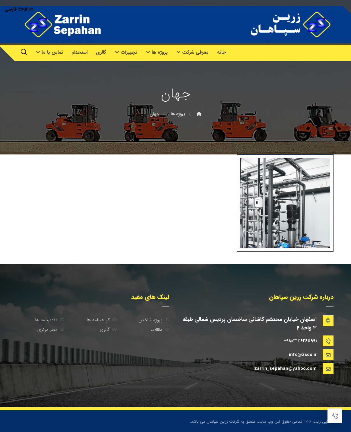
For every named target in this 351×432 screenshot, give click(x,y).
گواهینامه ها (102, 320)
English (25, 9)
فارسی (11, 9)
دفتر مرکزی (50, 329)
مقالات (159, 329)
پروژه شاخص (153, 320)
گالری (108, 329)
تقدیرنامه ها (49, 320)
